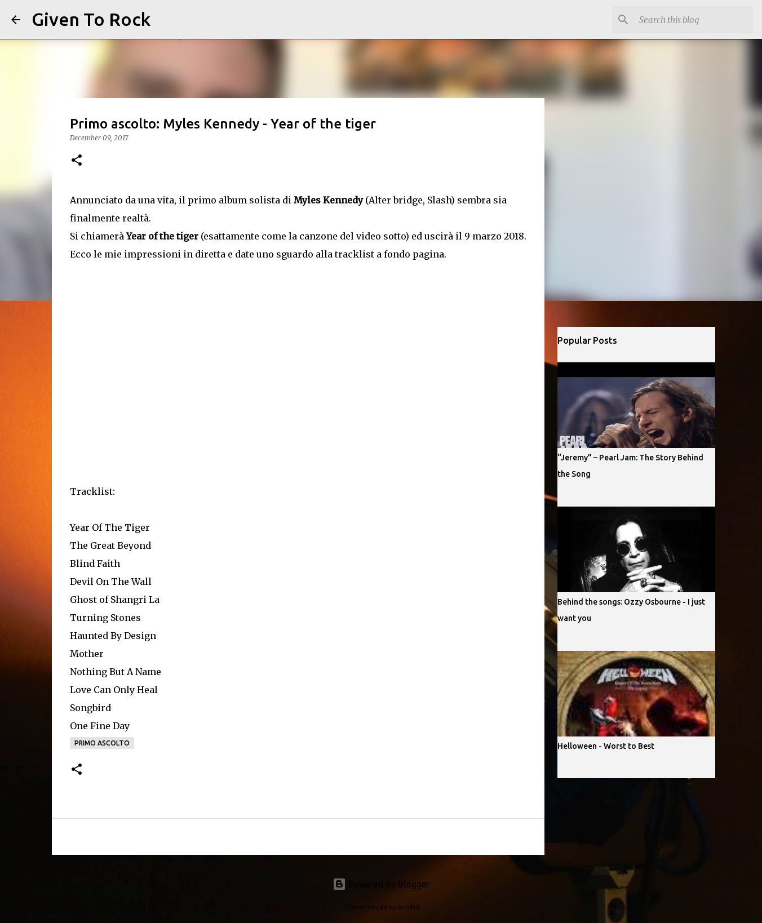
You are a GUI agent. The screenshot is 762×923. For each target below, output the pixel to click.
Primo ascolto (102, 743)
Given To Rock (91, 19)
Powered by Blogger (381, 884)
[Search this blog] (694, 19)
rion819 (408, 907)
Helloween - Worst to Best (605, 746)
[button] (76, 160)
